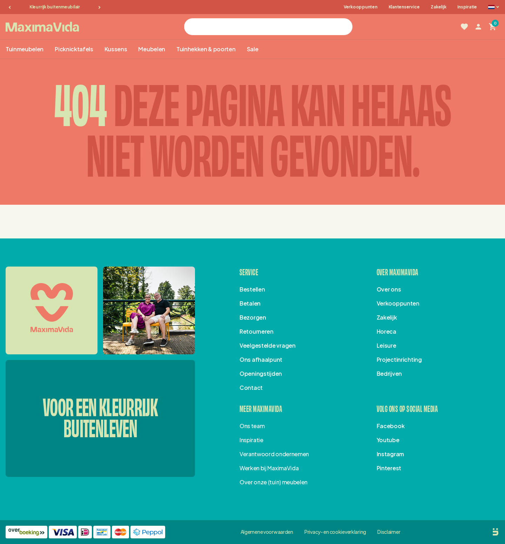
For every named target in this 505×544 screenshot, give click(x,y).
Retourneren (257, 331)
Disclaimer (388, 532)
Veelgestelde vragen (268, 345)
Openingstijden (261, 373)
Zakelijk (438, 6)
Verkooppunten (360, 6)
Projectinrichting (399, 359)
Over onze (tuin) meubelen (274, 482)
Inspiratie (467, 6)
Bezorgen (253, 317)
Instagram (390, 454)
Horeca (386, 331)
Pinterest (389, 468)
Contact (251, 387)
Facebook (391, 426)
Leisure (386, 345)
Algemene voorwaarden (267, 532)
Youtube (388, 440)
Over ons (389, 289)
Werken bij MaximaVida (269, 468)
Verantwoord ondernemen (274, 454)
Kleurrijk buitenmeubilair (54, 6)
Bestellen (252, 289)
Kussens (116, 49)
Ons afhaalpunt (261, 359)
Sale (252, 49)
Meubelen (151, 49)
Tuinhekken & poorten (206, 49)
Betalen (250, 303)
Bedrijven (389, 373)
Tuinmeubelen (24, 49)
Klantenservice (404, 6)
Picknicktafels (74, 49)
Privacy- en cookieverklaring (335, 532)
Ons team (252, 426)
